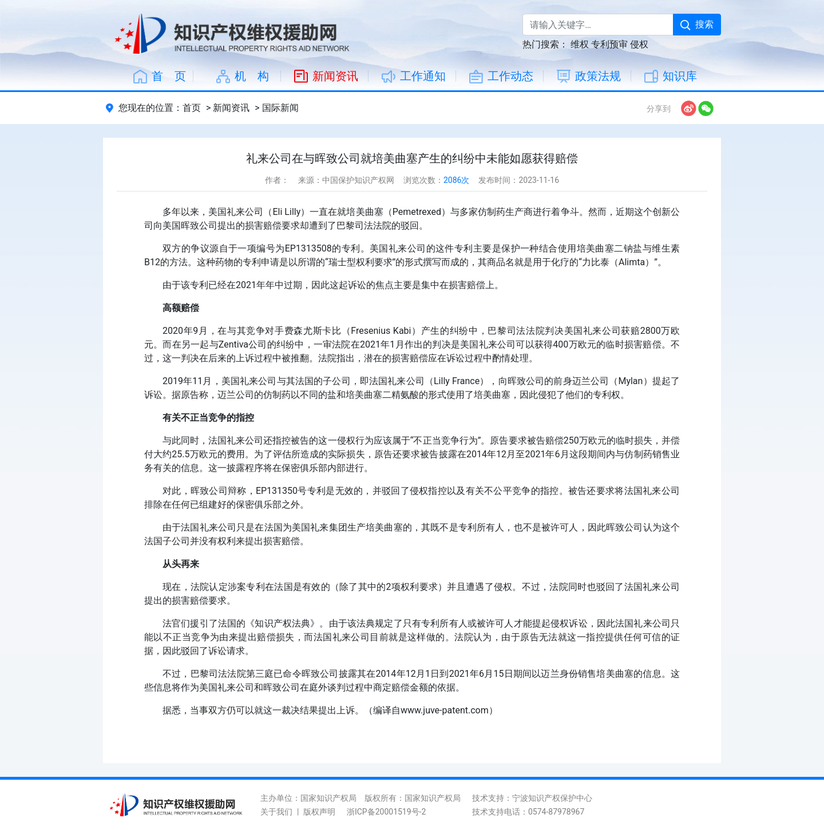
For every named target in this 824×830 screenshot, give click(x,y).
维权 (580, 44)
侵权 (639, 44)
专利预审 (609, 44)
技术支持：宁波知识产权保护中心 (532, 798)
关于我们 (276, 811)
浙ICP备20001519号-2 (386, 811)
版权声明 (319, 811)
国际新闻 (280, 107)
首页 (192, 107)
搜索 (697, 24)
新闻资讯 (231, 107)
